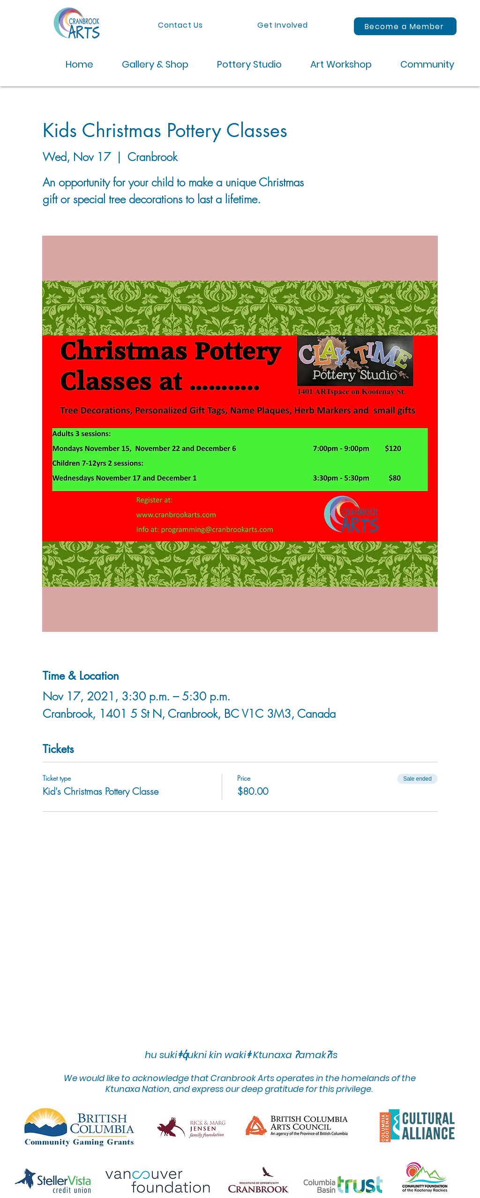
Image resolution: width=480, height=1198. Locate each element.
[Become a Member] (405, 26)
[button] (147, 64)
